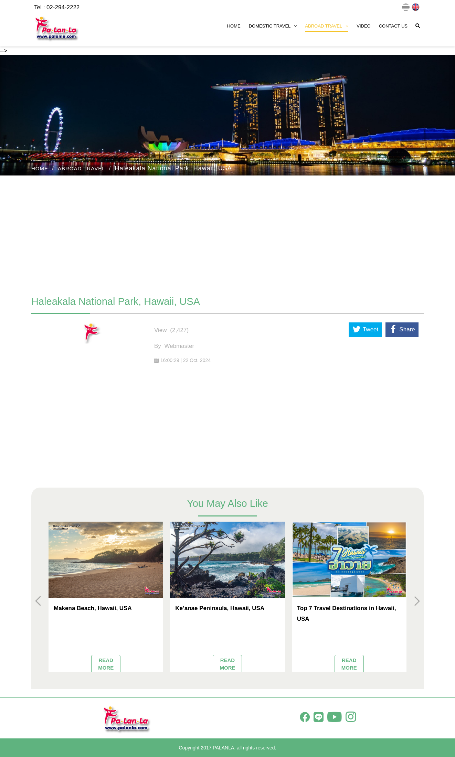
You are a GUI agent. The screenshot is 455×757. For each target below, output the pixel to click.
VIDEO (363, 26)
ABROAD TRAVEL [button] (326, 26)
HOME (234, 26)
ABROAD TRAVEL (81, 168)
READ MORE (106, 663)
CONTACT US (393, 26)
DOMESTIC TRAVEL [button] (273, 26)
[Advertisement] (227, 232)
